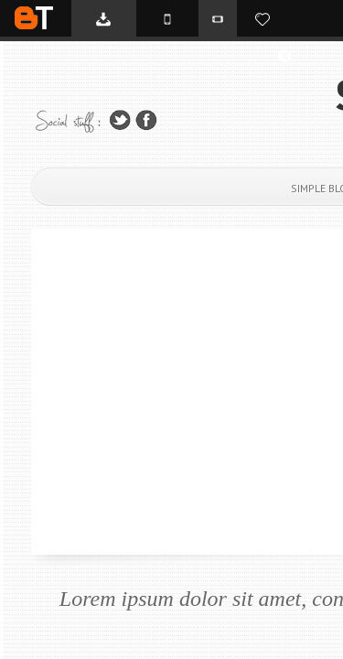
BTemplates (34, 17)
